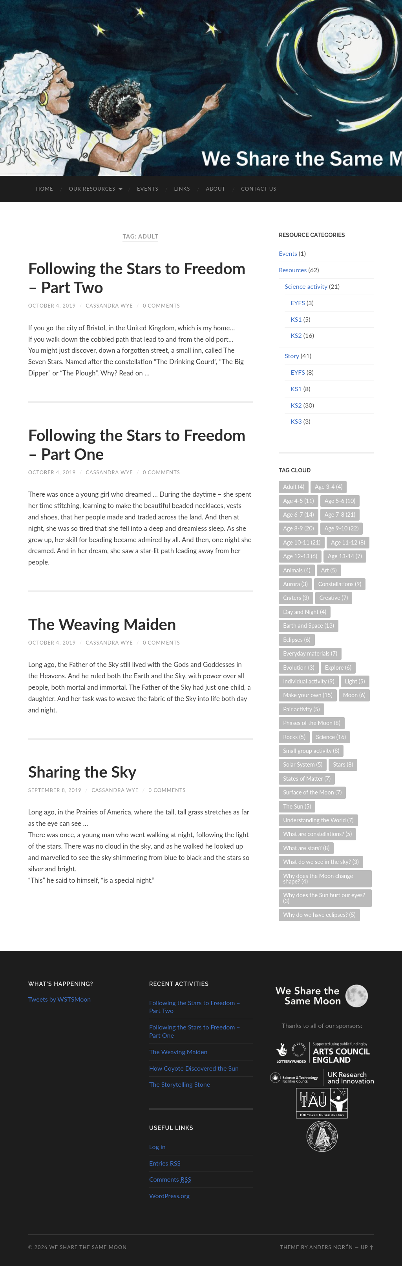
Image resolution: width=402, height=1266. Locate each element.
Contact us (258, 189)
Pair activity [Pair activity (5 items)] (301, 709)
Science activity (306, 286)
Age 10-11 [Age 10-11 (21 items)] (301, 542)
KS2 (296, 335)
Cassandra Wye (109, 305)
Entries (165, 1163)
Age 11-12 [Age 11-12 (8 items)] (348, 542)
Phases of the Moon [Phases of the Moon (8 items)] (311, 723)
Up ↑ (367, 1247)
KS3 (296, 421)
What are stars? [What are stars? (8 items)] (306, 848)
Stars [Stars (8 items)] (343, 764)
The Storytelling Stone (179, 1084)
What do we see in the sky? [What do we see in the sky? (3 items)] (321, 861)
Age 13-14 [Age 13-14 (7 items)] (345, 556)
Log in (157, 1146)
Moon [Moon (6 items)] (354, 695)
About (215, 189)
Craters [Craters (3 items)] (296, 597)
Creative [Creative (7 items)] (334, 597)
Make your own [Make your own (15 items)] (308, 695)
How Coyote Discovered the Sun (194, 1068)
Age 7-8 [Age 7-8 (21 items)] (340, 514)
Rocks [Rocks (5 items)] (294, 737)
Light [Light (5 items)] (355, 681)
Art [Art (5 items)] (329, 570)
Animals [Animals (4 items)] (297, 570)
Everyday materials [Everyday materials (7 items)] (310, 653)
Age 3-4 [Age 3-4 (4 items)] (328, 486)
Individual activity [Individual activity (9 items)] (308, 681)
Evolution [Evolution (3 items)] (298, 667)
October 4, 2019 (52, 305)
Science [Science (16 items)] (331, 737)
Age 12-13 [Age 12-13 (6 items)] (300, 556)
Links (182, 189)
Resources (293, 269)
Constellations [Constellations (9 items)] (339, 584)
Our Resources (92, 189)
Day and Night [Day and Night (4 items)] (304, 611)
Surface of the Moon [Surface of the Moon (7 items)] (312, 792)
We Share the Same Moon (88, 1247)
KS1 (296, 319)
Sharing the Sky (82, 771)
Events (147, 189)
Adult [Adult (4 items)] (293, 486)
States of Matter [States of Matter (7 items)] (307, 778)
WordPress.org (169, 1195)
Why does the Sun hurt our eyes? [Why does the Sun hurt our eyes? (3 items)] (324, 898)
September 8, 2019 (55, 790)
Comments (170, 1179)
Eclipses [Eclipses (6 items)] (297, 639)
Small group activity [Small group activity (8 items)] (311, 750)
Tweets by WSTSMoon (59, 999)
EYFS (298, 302)
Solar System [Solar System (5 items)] (302, 764)
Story (292, 355)
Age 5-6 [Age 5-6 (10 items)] (340, 500)
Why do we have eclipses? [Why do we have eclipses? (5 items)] (319, 914)
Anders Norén (331, 1247)
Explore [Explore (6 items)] (338, 667)
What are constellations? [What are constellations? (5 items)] (317, 834)
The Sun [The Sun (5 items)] (297, 806)
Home (44, 189)
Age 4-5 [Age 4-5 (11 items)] (298, 500)
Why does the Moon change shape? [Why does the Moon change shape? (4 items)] (318, 879)
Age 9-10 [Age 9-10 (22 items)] (342, 528)
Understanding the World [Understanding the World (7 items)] (318, 820)
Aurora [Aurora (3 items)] (295, 584)
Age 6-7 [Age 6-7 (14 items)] (298, 514)
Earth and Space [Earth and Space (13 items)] (308, 625)
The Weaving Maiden (102, 624)
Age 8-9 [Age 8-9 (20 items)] (298, 528)
